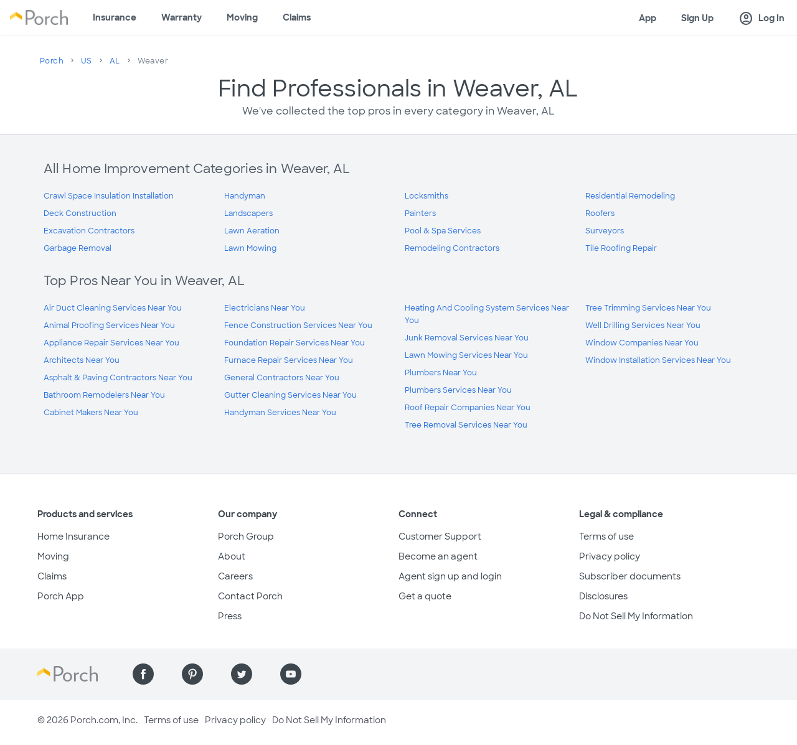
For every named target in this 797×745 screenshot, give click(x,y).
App (647, 18)
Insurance (114, 17)
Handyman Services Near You (280, 413)
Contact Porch (250, 596)
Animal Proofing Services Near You (109, 325)
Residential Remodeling (630, 196)
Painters (420, 213)
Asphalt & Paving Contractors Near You (118, 378)
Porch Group (246, 536)
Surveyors (604, 231)
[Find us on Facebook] (143, 674)
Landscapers (248, 213)
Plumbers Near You (441, 373)
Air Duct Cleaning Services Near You (113, 308)
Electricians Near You (264, 308)
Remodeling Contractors (452, 248)
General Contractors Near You (281, 378)
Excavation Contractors (89, 231)
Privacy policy (609, 556)
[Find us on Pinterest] (192, 674)
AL (115, 61)
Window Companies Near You (642, 343)
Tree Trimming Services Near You (648, 308)
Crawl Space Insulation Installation (109, 196)
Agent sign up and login (450, 576)
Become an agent (438, 556)
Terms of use (606, 536)
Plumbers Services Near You (458, 390)
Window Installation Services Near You (658, 360)
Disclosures (603, 596)
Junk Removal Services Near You (467, 338)
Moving (242, 17)
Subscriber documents (630, 576)
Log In (761, 18)
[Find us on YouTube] (290, 674)
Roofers (600, 213)
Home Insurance (73, 536)
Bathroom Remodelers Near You (104, 395)
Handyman (244, 196)
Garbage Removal (77, 248)
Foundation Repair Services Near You (294, 343)
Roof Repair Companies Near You (468, 408)
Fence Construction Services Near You (298, 325)
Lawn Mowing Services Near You (466, 355)
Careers (235, 576)
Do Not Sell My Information (636, 616)
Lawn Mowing (250, 248)
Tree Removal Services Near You (466, 425)
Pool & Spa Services (443, 231)
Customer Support (439, 536)
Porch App (60, 596)
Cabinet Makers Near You (91, 413)
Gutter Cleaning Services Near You (290, 395)
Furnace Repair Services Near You (288, 360)
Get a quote (424, 596)
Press (230, 616)
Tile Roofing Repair (621, 248)
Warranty (181, 17)
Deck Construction (80, 213)
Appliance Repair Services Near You (111, 343)
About (231, 556)
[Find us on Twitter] (241, 674)
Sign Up (697, 18)
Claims (297, 17)
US (86, 61)
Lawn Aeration (252, 231)
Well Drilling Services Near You (642, 325)
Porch (52, 61)
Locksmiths (426, 196)
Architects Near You (82, 360)
